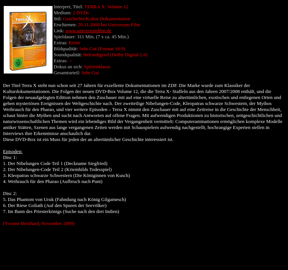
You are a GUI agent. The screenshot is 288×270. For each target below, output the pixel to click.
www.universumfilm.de (88, 30)
